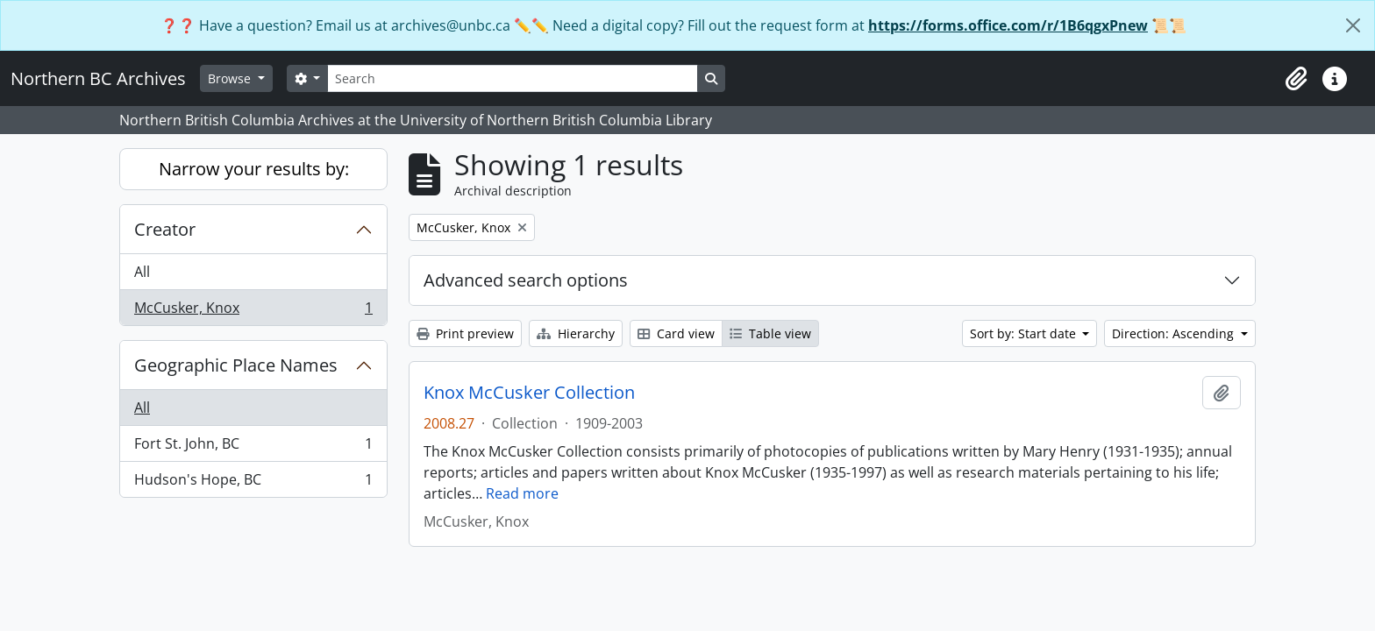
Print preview (465, 333)
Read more (522, 493)
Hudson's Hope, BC (253, 483)
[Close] (1353, 25)
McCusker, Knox (253, 311)
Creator (165, 229)
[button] (1296, 79)
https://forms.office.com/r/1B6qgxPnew (1008, 25)
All (142, 271)
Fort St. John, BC (253, 447)
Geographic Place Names (236, 365)
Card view (676, 333)
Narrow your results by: (254, 169)
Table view (770, 333)
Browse (231, 78)
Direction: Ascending (1174, 333)
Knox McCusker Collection (529, 392)
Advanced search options (526, 280)
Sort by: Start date (1024, 333)
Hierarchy (576, 333)
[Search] (512, 78)
